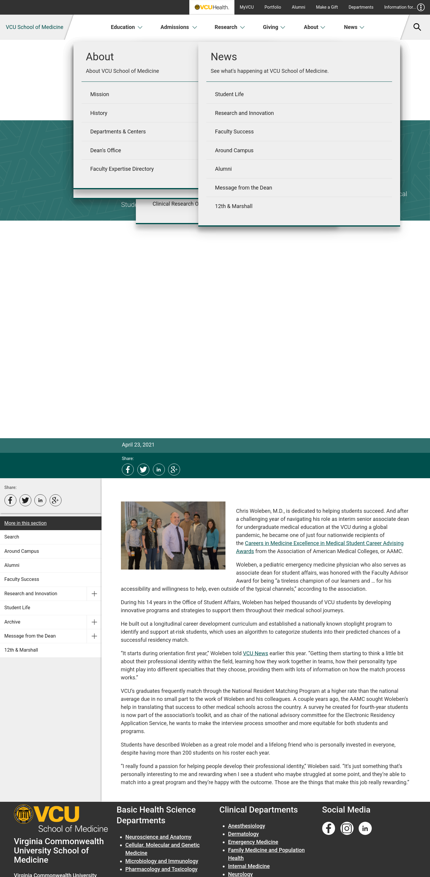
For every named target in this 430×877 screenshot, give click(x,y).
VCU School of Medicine (34, 27)
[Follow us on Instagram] (347, 828)
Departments (360, 7)
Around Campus (21, 551)
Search (11, 537)
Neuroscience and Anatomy (158, 837)
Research (230, 27)
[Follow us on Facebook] (328, 828)
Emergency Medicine (253, 842)
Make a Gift (327, 7)
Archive (12, 622)
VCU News (255, 653)
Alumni (298, 7)
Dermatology (243, 834)
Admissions (178, 27)
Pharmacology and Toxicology (161, 869)
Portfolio (273, 7)
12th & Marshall (21, 650)
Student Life (17, 607)
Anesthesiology (246, 826)
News (354, 27)
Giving (274, 27)
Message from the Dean (30, 636)
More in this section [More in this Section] (25, 523)
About (315, 27)
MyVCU (247, 7)
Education (127, 27)
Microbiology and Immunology (161, 861)
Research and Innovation (30, 593)
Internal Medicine (249, 866)
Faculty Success (21, 579)
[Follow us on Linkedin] (365, 828)
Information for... (404, 7)
